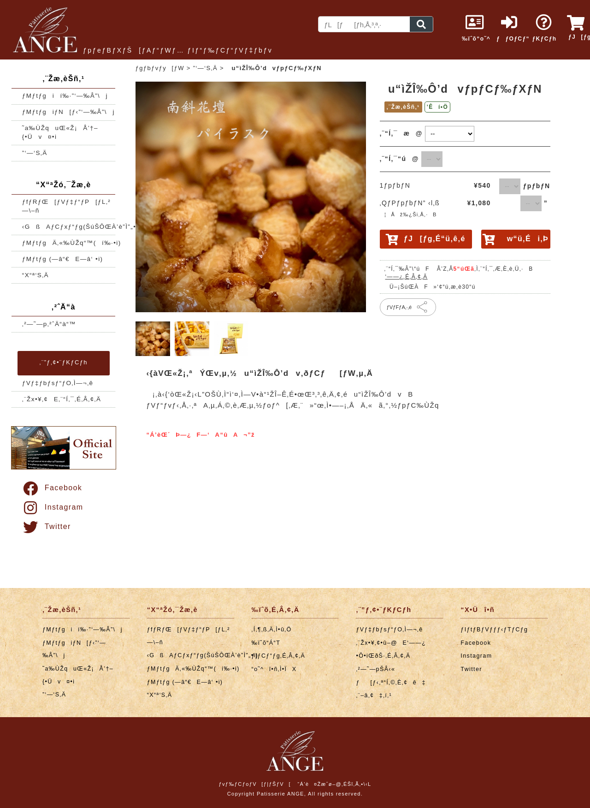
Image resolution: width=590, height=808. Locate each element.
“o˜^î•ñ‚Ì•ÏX (274, 669)
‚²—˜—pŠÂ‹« (375, 669)
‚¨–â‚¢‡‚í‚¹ (374, 695)
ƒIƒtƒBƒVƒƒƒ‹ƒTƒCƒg (494, 629)
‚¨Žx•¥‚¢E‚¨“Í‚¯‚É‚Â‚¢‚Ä (61, 399)
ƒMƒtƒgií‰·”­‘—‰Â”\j (65, 95)
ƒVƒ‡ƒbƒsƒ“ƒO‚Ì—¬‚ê (58, 383)
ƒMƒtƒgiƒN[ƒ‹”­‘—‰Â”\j (68, 111)
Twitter (46, 526)
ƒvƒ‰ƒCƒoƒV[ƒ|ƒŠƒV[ (254, 784)
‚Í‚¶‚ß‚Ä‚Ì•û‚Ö (272, 629)
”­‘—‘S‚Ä (34, 152)
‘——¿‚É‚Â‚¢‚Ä (406, 276)
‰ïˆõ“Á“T (266, 643)
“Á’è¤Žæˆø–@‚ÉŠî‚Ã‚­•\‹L (334, 784)
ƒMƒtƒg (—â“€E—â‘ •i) (62, 258)
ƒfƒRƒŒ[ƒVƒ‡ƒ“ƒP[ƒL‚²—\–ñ (66, 206)
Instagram (52, 507)
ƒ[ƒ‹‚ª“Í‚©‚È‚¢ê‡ (390, 682)
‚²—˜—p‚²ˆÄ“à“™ (49, 324)
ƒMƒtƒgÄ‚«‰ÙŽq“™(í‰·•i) (69, 242)
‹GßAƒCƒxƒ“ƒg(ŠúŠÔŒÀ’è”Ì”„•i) (69, 226)
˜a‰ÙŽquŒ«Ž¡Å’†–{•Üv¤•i (60, 132)
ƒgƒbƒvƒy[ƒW (160, 68)
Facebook (52, 488)
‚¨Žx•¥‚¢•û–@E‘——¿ (391, 643)
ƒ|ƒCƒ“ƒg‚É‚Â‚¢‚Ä (279, 656)
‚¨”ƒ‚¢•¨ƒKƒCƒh (64, 362)
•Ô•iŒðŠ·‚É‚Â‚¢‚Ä (383, 656)
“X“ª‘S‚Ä (35, 275)
